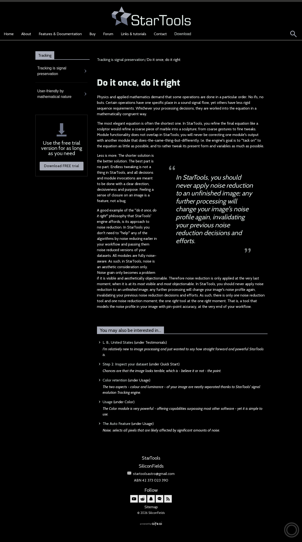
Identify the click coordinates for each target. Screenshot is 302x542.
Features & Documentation (60, 34)
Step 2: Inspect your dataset (125, 364)
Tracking (44, 55)
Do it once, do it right (138, 83)
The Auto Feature (116, 423)
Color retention (115, 380)
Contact (160, 34)
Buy (92, 34)
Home (9, 34)
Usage (108, 402)
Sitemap (151, 507)
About (26, 34)
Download (182, 34)
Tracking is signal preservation (51, 71)
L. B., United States (118, 342)
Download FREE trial (61, 166)
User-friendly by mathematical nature (54, 94)
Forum (108, 34)
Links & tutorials (133, 34)
